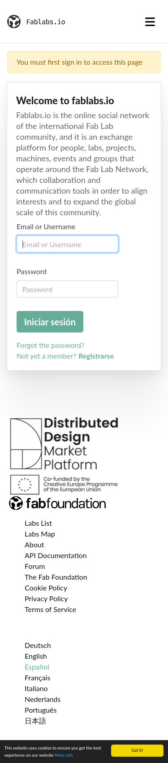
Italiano (36, 688)
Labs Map (40, 533)
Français (37, 677)
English (36, 656)
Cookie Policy (46, 587)
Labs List (38, 523)
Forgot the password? (50, 345)
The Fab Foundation (56, 576)
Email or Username (46, 226)
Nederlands (42, 699)
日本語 (35, 720)
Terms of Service (50, 609)
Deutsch (38, 645)
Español (37, 666)
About (34, 544)
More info (64, 756)
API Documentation (56, 555)
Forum (35, 566)
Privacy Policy (46, 598)
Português (40, 709)
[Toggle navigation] (150, 21)
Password (32, 271)
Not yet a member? (65, 355)
